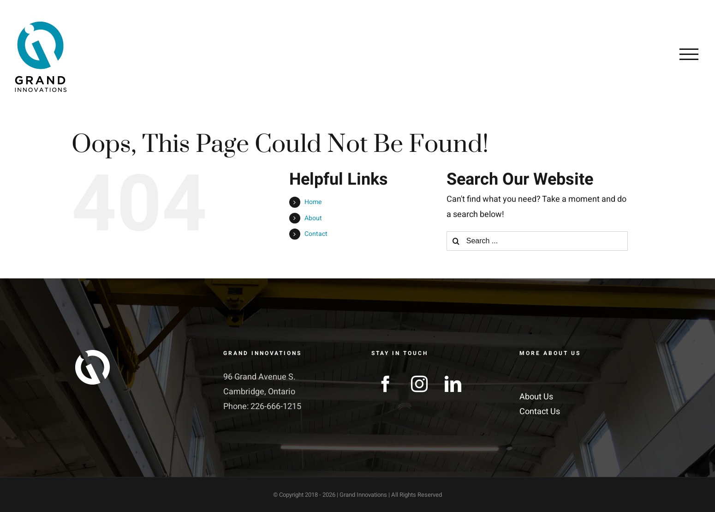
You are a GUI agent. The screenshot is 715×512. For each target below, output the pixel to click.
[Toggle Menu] (689, 54)
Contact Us (539, 411)
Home (313, 202)
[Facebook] (385, 384)
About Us (536, 397)
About (313, 218)
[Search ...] (537, 241)
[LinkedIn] (453, 384)
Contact (316, 234)
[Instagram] (419, 384)
